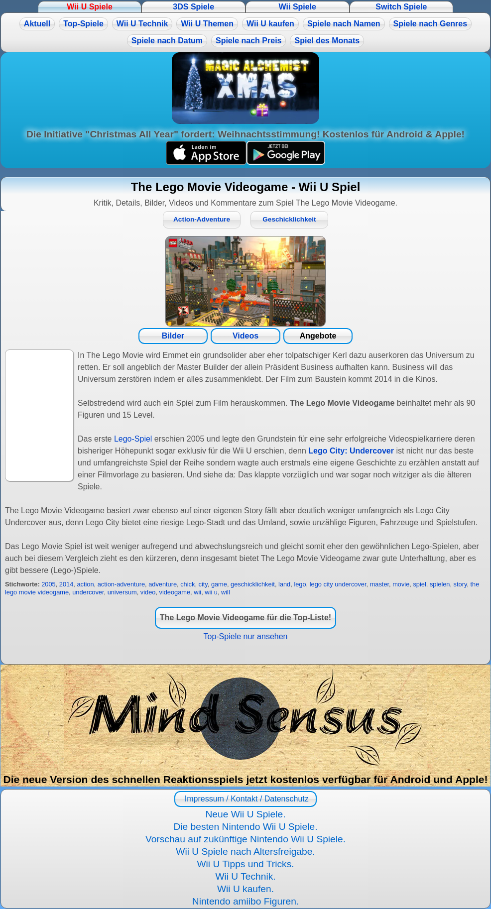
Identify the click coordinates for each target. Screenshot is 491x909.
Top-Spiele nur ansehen (245, 636)
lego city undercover (338, 584)
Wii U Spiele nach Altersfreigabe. (245, 851)
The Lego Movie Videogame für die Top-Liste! (245, 617)
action (85, 584)
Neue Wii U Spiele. (245, 814)
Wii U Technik (142, 23)
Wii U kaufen (270, 23)
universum (122, 592)
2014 (66, 584)
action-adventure (121, 584)
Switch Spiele (401, 6)
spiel (419, 584)
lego (300, 584)
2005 (48, 584)
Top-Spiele (83, 23)
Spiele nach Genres (430, 23)
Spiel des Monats (327, 40)
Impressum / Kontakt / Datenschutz (245, 799)
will (225, 592)
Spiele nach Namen (343, 23)
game (219, 584)
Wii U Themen (207, 23)
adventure (162, 584)
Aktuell (37, 23)
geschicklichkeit (253, 584)
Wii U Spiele (89, 6)
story (460, 584)
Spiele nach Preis (249, 40)
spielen (440, 584)
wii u (211, 592)
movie (400, 584)
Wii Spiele (297, 6)
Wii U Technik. (245, 876)
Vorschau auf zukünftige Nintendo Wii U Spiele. (245, 839)
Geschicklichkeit (289, 219)
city (203, 584)
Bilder (173, 336)
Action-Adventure (201, 219)
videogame (175, 592)
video (148, 592)
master (379, 584)
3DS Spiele (193, 6)
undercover (88, 592)
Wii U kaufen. (245, 889)
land (284, 584)
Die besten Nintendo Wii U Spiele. (245, 826)
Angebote (318, 336)
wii (197, 592)
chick (187, 584)
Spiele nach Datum (167, 40)
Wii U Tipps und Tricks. (245, 864)
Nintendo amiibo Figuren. (245, 901)
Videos (245, 336)
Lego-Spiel (133, 439)
